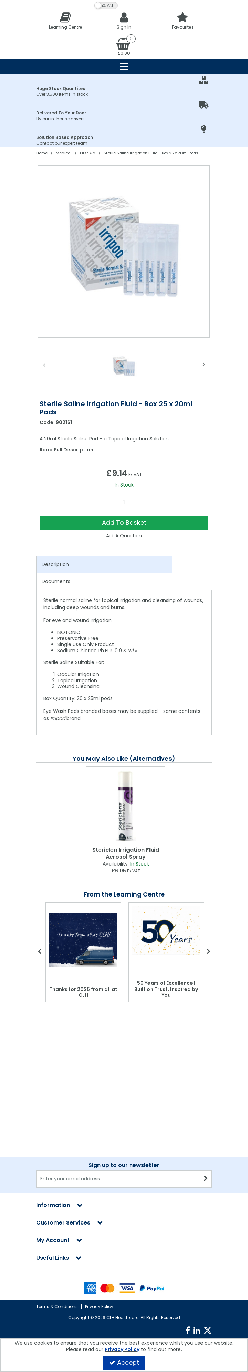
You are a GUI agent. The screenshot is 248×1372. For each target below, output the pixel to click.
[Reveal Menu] (124, 66)
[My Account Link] (124, 20)
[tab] (104, 564)
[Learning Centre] (65, 20)
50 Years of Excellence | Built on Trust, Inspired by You (166, 989)
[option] (124, 251)
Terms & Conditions (57, 1306)
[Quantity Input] (124, 502)
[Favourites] (182, 20)
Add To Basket (124, 522)
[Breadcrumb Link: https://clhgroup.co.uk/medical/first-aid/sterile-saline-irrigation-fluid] (151, 152)
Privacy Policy (99, 1306)
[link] (187, 1331)
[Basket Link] (124, 46)
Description (55, 564)
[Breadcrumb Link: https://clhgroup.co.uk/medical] (64, 152)
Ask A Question (124, 535)
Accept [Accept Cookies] (124, 1362)
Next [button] (203, 368)
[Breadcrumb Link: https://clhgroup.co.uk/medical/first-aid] (87, 152)
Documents (56, 581)
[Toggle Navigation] (124, 66)
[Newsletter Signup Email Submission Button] (206, 1179)
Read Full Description (66, 449)
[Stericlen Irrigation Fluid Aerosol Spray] (126, 805)
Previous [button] (44, 368)
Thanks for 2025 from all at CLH (83, 992)
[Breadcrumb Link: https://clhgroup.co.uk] (42, 152)
